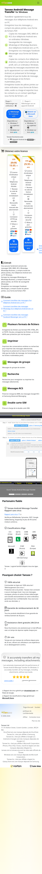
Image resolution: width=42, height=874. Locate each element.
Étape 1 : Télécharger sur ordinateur (11, 103)
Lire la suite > (9, 681)
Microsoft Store (8, 698)
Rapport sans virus (12, 514)
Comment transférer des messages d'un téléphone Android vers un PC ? (16, 301)
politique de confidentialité (28, 712)
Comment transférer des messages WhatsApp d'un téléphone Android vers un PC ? (17, 308)
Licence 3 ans (28, 244)
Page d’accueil (28, 707)
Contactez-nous (34, 717)
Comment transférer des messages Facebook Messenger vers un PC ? (14, 316)
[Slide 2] (18, 494)
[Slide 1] (11, 494)
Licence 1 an (14, 245)
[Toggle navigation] (38, 3)
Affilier (25, 717)
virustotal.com (29, 691)
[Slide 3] (24, 494)
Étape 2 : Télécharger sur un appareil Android (28, 103)
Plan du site (36, 721)
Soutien (37, 707)
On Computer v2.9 (13, 114)
